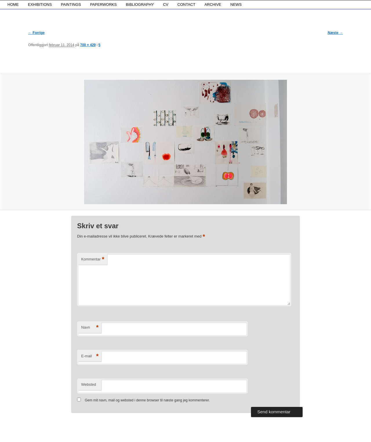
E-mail (90, 356)
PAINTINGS (71, 4)
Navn (90, 327)
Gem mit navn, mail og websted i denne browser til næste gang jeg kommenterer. (147, 400)
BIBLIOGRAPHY (140, 4)
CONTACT (186, 4)
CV (165, 4)
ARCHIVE (212, 4)
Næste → (335, 33)
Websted (88, 384)
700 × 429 (88, 45)
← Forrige (36, 33)
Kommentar (92, 259)
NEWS (236, 4)
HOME (13, 4)
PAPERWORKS (103, 4)
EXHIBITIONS (40, 4)
